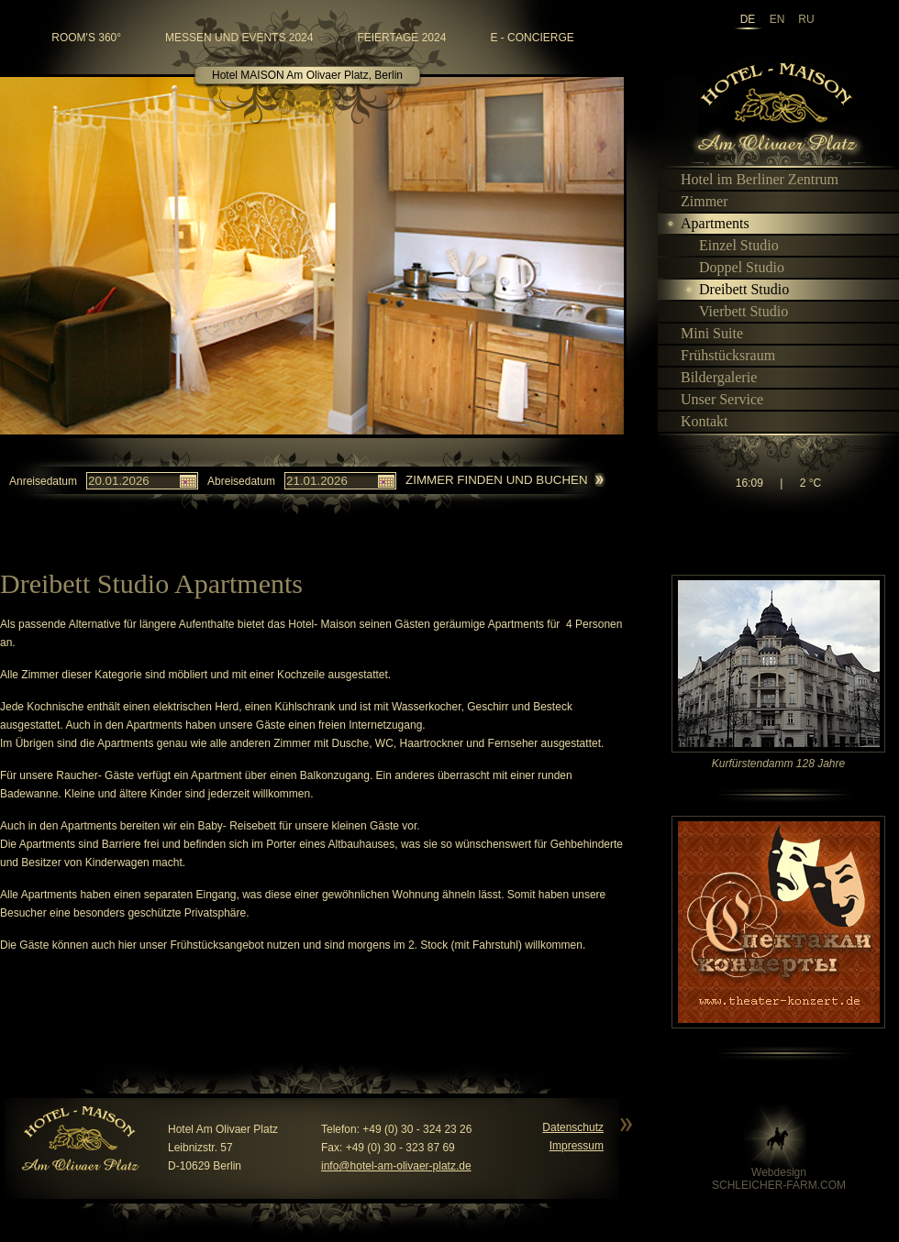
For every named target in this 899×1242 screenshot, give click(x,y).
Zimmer (696, 201)
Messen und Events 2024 (239, 37)
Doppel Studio (733, 267)
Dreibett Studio (736, 289)
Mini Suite (704, 333)
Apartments (707, 223)
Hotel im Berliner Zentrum (751, 179)
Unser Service (714, 399)
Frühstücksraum (720, 355)
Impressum (576, 1145)
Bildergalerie (711, 377)
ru (806, 20)
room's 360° (86, 37)
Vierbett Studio (735, 311)
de (748, 20)
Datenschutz (573, 1127)
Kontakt (696, 421)
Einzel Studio (731, 245)
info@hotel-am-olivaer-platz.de (396, 1166)
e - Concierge (531, 37)
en (777, 20)
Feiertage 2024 (401, 37)
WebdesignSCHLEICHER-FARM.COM (779, 1179)
